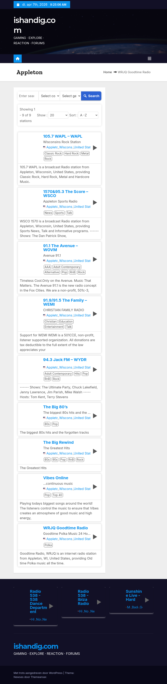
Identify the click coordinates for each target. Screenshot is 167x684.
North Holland (38, 619)
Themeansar (38, 677)
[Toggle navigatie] (149, 58)
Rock (48, 158)
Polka (48, 545)
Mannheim (128, 607)
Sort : (73, 115)
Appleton (52, 147)
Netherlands (44, 619)
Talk (69, 212)
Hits (77, 373)
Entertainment (54, 326)
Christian (51, 321)
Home (107, 72)
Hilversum (33, 619)
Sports (59, 212)
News (48, 212)
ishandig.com (36, 646)
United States (82, 147)
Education (66, 321)
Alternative (52, 272)
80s (47, 424)
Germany (141, 607)
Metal (85, 153)
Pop (64, 272)
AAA (47, 267)
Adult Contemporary (66, 267)
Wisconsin (65, 147)
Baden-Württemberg (135, 607)
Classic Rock (53, 153)
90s (55, 459)
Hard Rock (71, 153)
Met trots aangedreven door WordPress (38, 672)
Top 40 (57, 495)
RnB (72, 272)
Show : (42, 115)
